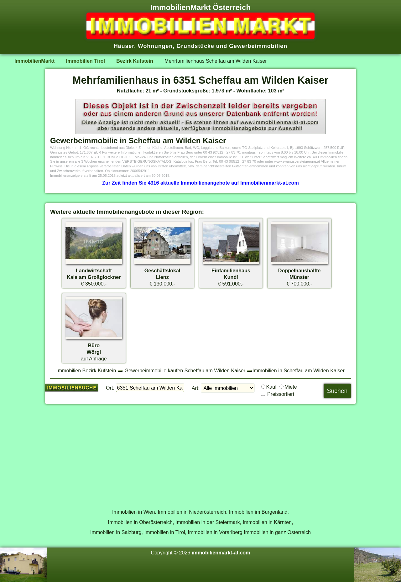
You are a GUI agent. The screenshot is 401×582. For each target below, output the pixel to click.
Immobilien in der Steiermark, (208, 522)
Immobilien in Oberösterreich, (141, 522)
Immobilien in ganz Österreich (277, 532)
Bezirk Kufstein (134, 61)
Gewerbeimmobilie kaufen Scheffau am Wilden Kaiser (184, 370)
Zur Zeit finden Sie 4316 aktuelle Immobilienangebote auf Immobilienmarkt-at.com (200, 183)
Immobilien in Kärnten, (268, 522)
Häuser (124, 46)
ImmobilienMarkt (34, 61)
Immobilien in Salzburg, (116, 532)
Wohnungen (155, 46)
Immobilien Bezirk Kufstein (86, 370)
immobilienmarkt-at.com (221, 552)
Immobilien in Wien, (134, 512)
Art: (196, 388)
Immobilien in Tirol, (165, 532)
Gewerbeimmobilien (258, 46)
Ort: (110, 388)
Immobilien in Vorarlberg (215, 532)
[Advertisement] (200, 453)
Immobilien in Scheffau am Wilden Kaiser (299, 370)
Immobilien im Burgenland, (259, 512)
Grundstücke (195, 46)
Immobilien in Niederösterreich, (193, 512)
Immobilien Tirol (85, 61)
